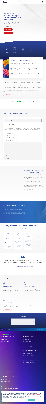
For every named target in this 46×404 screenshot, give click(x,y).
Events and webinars (4, 379)
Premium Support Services (5, 341)
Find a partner (3, 386)
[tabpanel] (23, 264)
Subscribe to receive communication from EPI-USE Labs (9, 388)
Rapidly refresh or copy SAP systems (28, 346)
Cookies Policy (32, 394)
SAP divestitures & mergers (27, 339)
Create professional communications (28, 362)
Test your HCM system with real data (29, 358)
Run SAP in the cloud (4, 339)
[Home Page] (5, 2)
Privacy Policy (38, 394)
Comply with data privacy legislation (6, 372)
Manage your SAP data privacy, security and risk (8, 369)
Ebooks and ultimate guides (5, 381)
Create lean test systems (27, 341)
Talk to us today (8, 29)
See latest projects (8, 32)
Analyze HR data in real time (27, 353)
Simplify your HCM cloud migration (28, 360)
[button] (33, 22)
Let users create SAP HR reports (28, 355)
